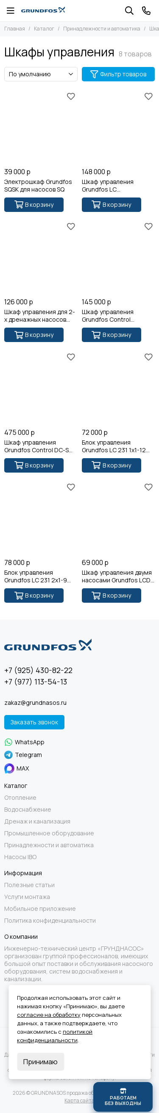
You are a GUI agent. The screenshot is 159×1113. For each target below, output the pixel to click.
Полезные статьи (29, 885)
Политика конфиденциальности (50, 920)
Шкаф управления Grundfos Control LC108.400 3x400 (108, 315)
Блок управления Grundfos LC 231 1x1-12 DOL (114, 446)
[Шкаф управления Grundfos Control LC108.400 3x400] (118, 257)
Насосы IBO (20, 857)
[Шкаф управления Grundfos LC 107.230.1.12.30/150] (118, 126)
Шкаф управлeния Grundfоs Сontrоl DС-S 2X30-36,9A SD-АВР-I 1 (36, 446)
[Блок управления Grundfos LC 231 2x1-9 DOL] (41, 517)
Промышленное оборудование (49, 833)
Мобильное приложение (40, 909)
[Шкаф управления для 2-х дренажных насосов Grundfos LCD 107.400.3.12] (41, 257)
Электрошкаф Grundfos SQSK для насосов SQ (38, 185)
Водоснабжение (27, 809)
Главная (14, 28)
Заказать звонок (34, 722)
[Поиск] (129, 10)
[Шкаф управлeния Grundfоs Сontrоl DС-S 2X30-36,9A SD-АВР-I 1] (41, 387)
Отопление (20, 797)
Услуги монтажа (27, 897)
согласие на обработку (49, 1014)
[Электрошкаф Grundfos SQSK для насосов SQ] (41, 126)
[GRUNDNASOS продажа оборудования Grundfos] (43, 11)
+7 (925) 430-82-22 (38, 670)
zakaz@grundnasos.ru (35, 702)
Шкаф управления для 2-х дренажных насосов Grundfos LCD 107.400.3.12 (39, 315)
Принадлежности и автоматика (101, 28)
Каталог (44, 28)
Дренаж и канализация (37, 821)
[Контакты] (146, 10)
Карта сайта (79, 1100)
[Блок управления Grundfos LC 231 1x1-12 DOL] (118, 387)
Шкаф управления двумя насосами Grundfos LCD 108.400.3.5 (117, 576)
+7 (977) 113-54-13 (35, 681)
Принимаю (40, 1061)
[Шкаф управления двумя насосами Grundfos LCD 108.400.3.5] (118, 517)
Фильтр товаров (118, 74)
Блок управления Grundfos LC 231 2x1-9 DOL (35, 576)
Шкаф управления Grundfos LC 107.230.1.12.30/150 (108, 185)
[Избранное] (71, 96)
